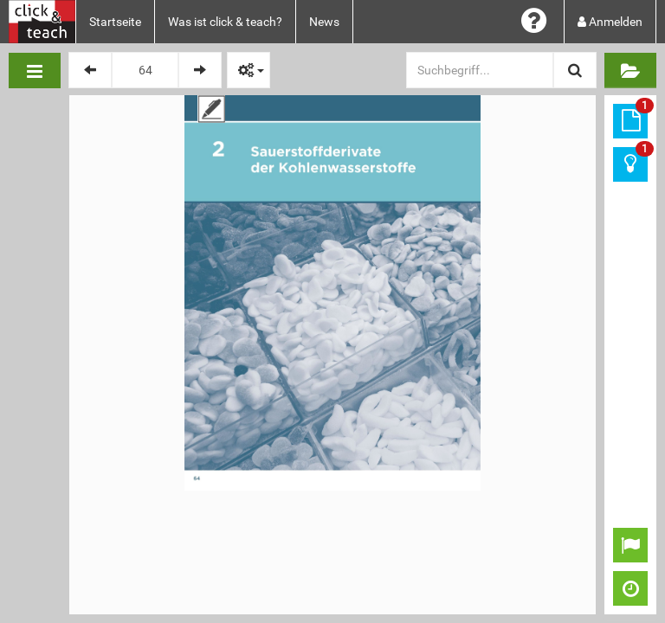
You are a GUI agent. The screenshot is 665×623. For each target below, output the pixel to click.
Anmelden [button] (610, 22)
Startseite (115, 22)
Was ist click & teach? (225, 22)
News (324, 22)
